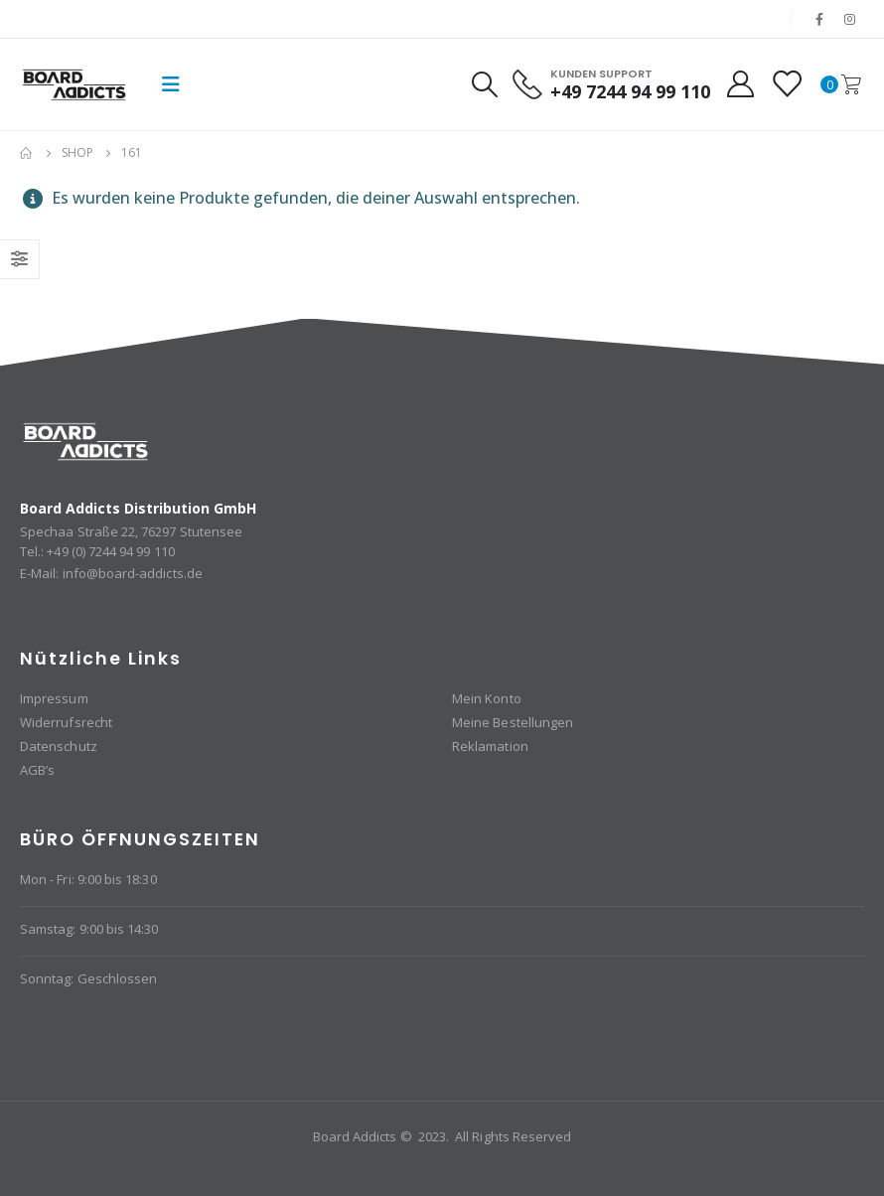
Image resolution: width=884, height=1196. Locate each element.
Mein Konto (486, 698)
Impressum (54, 698)
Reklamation (490, 746)
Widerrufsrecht (66, 722)
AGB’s (37, 770)
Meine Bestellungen (512, 722)
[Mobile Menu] (171, 84)
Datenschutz (58, 746)
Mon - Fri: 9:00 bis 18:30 (88, 879)
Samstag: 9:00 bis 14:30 (89, 929)
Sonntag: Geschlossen (88, 978)
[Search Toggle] (484, 84)
